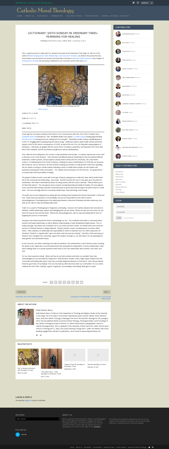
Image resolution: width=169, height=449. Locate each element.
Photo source (43, 108)
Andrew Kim (119, 178)
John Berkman (119, 171)
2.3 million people (79, 136)
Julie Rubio (119, 184)
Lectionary (76, 40)
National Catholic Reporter (82, 58)
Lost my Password (129, 217)
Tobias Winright (120, 191)
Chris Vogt (118, 189)
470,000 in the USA (28, 138)
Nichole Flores (119, 176)
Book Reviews (91, 15)
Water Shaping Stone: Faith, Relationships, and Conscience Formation (53, 55)
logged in (28, 400)
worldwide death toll (29, 136)
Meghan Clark (119, 173)
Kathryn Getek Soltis (121, 186)
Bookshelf (43, 15)
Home (19, 15)
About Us (29, 15)
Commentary (57, 15)
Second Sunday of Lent (97, 364)
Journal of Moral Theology (115, 15)
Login (119, 217)
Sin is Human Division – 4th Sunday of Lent (27, 369)
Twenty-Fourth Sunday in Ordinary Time (74, 365)
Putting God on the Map (30, 60)
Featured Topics (74, 15)
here (85, 60)
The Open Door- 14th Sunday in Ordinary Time (51, 372)
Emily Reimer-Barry (54, 40)
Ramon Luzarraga (120, 181)
